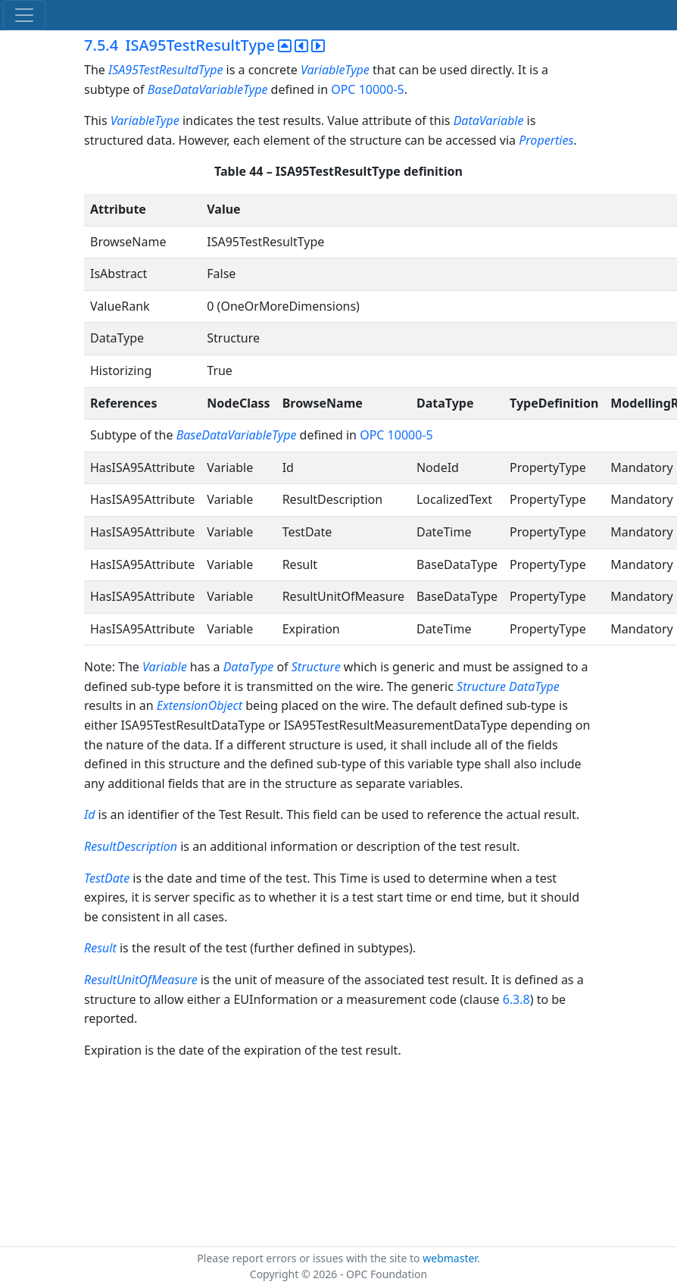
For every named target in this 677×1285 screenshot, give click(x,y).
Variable (166, 666)
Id (89, 814)
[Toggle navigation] (24, 15)
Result (100, 948)
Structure (318, 666)
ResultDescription (130, 846)
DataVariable (489, 120)
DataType (250, 666)
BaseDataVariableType (209, 89)
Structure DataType (508, 686)
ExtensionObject (201, 705)
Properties (546, 140)
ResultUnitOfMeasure (141, 979)
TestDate (106, 878)
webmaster (450, 1258)
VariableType (335, 69)
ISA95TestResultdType (167, 69)
